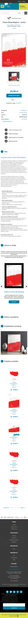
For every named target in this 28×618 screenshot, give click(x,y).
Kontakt (14, 563)
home (8, 25)
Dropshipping (14, 557)
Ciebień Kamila (23, 112)
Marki (14, 559)
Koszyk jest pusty (14, 18)
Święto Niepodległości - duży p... (14, 491)
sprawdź (14, 302)
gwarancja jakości (11, 141)
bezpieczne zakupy (11, 133)
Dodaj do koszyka (14, 95)
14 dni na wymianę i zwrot (13, 130)
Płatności (14, 537)
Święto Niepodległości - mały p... (14, 384)
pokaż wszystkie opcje (7, 121)
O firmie (14, 524)
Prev (1, 286)
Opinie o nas (14, 529)
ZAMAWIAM (14, 608)
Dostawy (14, 535)
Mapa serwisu (14, 527)
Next (26, 286)
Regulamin (14, 542)
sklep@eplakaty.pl (14, 566)
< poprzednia (6, 507)
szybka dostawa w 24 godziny (14, 137)
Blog (14, 548)
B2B (14, 555)
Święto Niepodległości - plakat (14, 411)
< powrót (14, 28)
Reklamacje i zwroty (14, 540)
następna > (22, 507)
